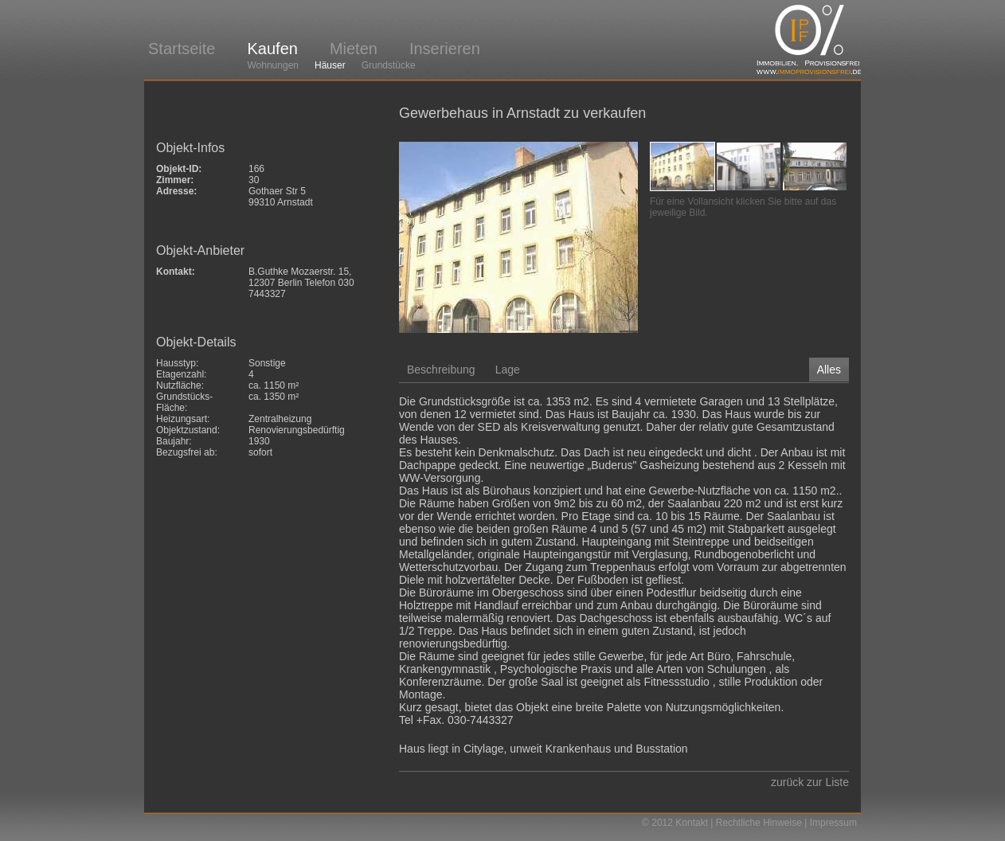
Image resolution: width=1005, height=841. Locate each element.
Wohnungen (273, 65)
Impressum (833, 822)
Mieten (353, 48)
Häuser (330, 65)
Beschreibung (441, 369)
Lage (507, 369)
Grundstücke (389, 65)
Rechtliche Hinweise (759, 822)
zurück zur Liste (810, 782)
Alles (829, 369)
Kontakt (691, 822)
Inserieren (444, 48)
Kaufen (272, 48)
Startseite (181, 48)
